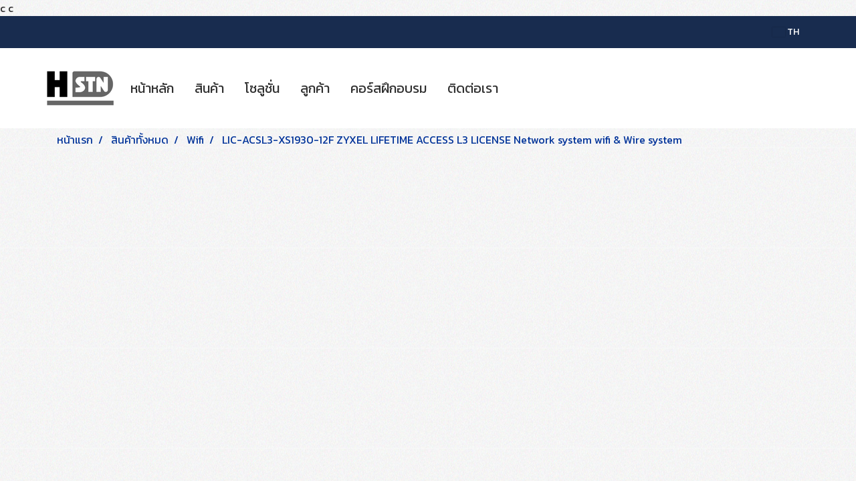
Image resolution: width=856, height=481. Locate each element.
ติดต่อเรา (472, 88)
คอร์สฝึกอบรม (388, 88)
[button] (520, 88)
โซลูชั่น (262, 88)
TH (785, 32)
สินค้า (209, 88)
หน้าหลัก (152, 88)
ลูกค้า (315, 88)
